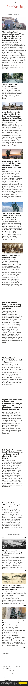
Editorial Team (7, 678)
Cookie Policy (7, 680)
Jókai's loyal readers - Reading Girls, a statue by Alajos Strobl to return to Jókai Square (11, 306)
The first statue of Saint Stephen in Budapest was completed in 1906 (11, 215)
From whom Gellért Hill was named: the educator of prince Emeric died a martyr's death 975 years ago (11, 165)
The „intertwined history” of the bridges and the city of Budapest (12, 553)
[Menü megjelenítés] (4, 11)
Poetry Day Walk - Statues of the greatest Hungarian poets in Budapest (12, 505)
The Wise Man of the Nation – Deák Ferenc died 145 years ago (12, 360)
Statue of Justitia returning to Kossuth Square (12, 256)
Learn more (24, 684)
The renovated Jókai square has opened (9, 85)
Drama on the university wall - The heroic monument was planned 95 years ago (13, 623)
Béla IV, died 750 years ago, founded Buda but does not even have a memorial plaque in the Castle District (12, 454)
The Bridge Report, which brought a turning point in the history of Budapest (13, 588)
